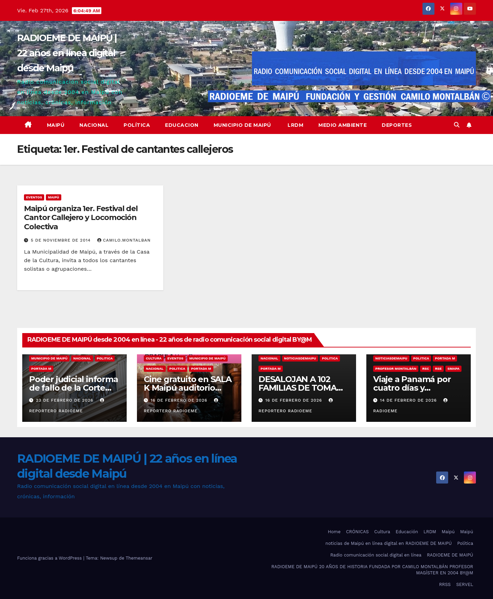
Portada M (41, 368)
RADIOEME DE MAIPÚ (450, 555)
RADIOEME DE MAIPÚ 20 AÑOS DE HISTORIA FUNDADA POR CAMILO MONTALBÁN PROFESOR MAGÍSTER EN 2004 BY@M (372, 569)
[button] (456, 125)
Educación (407, 531)
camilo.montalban (124, 240)
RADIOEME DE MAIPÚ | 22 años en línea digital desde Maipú (67, 53)
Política (137, 125)
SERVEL (464, 584)
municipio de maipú (49, 358)
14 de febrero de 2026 (409, 400)
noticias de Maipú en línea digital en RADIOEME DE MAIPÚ (389, 543)
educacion (182, 125)
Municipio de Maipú (242, 125)
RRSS (445, 584)
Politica (105, 358)
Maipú (56, 125)
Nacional (94, 125)
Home (334, 531)
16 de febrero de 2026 (180, 400)
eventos (34, 197)
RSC (425, 368)
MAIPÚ (53, 197)
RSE (438, 368)
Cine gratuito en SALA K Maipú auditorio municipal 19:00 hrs (187, 387)
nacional (82, 358)
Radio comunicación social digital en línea (375, 555)
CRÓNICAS (357, 531)
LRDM (295, 125)
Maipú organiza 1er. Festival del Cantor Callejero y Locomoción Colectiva (81, 217)
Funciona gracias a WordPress (50, 558)
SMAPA (453, 368)
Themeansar (139, 558)
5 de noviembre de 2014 (61, 240)
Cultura (154, 358)
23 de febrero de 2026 (65, 400)
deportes (397, 125)
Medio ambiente (342, 125)
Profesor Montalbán (395, 368)
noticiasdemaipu (300, 358)
